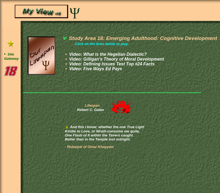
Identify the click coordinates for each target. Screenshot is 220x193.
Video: (107, 54)
